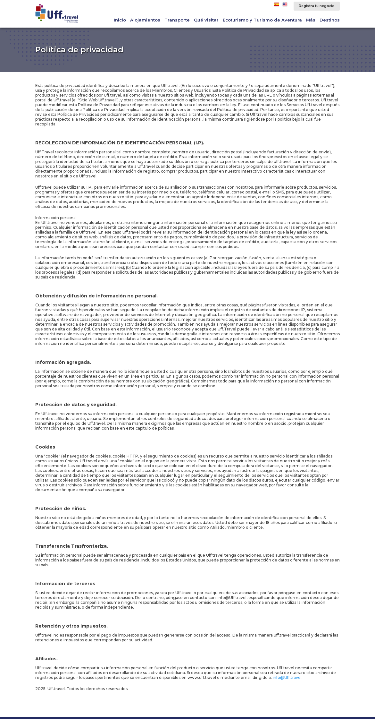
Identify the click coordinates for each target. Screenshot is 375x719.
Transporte (177, 19)
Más (310, 19)
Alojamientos (145, 19)
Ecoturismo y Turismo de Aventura (262, 19)
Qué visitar (206, 19)
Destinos (330, 19)
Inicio (120, 19)
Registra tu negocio (317, 6)
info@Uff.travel (287, 677)
